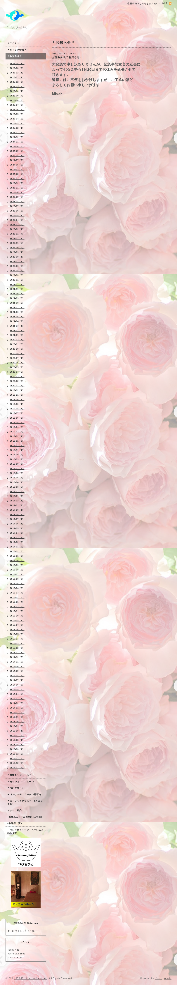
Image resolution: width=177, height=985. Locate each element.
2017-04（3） (17, 533)
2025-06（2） (17, 109)
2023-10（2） (17, 192)
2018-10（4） (17, 455)
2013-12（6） (17, 712)
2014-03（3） (17, 698)
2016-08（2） (17, 570)
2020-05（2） (17, 367)
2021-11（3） (17, 289)
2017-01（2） (17, 547)
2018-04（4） (17, 482)
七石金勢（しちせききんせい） (30, 978)
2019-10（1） (17, 399)
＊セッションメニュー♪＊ (21, 781)
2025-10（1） (17, 91)
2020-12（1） (17, 340)
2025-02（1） (17, 128)
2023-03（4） (17, 224)
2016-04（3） (17, 588)
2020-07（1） (17, 358)
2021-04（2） (17, 321)
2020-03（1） (17, 376)
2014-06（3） (17, 685)
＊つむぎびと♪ (15, 788)
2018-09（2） (17, 459)
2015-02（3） (17, 648)
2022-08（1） (17, 257)
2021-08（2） (17, 303)
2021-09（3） (17, 298)
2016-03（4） (17, 593)
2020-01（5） (17, 386)
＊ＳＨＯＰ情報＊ (17, 50)
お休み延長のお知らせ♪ (66, 57)
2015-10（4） (17, 616)
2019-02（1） (17, 436)
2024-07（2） (17, 160)
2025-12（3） (17, 82)
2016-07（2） (17, 574)
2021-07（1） (17, 307)
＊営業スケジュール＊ (19, 775)
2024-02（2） (17, 174)
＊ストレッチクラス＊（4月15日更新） (25, 802)
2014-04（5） (17, 694)
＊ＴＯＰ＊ (13, 43)
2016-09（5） (17, 565)
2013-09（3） (17, 726)
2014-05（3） (17, 689)
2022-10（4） (17, 247)
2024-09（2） (17, 151)
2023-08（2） (17, 201)
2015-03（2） (17, 643)
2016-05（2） (17, 583)
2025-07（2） (17, 105)
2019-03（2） (17, 432)
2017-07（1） (17, 519)
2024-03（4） (17, 169)
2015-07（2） (17, 625)
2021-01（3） (17, 335)
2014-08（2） (17, 675)
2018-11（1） (17, 450)
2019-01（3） (17, 441)
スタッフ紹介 (14, 810)
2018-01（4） (17, 496)
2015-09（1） (17, 620)
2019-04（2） (17, 427)
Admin (167, 978)
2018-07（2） (17, 468)
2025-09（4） (17, 96)
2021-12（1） (17, 284)
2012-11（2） (17, 767)
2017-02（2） (17, 542)
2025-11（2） (17, 86)
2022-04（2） (17, 270)
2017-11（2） (17, 505)
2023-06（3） (17, 211)
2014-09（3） (17, 671)
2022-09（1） (17, 252)
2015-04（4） (17, 639)
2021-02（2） (17, 330)
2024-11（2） (17, 142)
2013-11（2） (17, 717)
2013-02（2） (17, 754)
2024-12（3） (17, 137)
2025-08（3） (17, 100)
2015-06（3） (17, 629)
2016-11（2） (17, 556)
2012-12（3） (17, 763)
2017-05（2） (17, 528)
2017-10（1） (17, 510)
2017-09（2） (17, 514)
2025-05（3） (17, 114)
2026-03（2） (17, 68)
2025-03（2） (17, 123)
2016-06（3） (17, 579)
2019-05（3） (17, 422)
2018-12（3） (17, 445)
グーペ (158, 978)
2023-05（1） (17, 215)
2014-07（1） (17, 680)
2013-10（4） (17, 721)
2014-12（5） (17, 657)
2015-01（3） (17, 652)
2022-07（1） (17, 261)
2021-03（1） (17, 326)
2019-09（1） (17, 404)
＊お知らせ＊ (14, 56)
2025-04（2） (17, 119)
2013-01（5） (17, 758)
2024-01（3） (17, 178)
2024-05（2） (17, 165)
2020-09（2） (17, 353)
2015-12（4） (17, 606)
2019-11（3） (17, 395)
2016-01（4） (17, 602)
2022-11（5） (17, 243)
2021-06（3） (17, 312)
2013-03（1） (17, 749)
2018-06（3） (17, 473)
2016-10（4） (17, 560)
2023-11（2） (17, 188)
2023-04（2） (17, 220)
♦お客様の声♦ (14, 823)
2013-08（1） (17, 731)
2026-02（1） (17, 73)
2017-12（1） (17, 501)
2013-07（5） (17, 735)
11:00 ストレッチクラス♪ (22, 931)
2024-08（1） (17, 155)
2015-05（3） (17, 634)
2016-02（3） (17, 597)
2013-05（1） (17, 740)
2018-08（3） (17, 464)
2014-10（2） (17, 666)
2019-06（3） (17, 418)
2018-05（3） (17, 478)
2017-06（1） (17, 524)
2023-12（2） (17, 183)
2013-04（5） (17, 744)
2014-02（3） (17, 703)
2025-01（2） (17, 132)
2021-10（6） (17, 293)
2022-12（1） (17, 238)
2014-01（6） (17, 708)
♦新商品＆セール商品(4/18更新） (25, 817)
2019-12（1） (17, 390)
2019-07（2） (17, 413)
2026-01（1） (17, 77)
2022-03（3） (17, 275)
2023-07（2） (17, 206)
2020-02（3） (17, 381)
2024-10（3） (17, 146)
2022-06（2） (17, 266)
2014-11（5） (17, 662)
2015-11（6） (17, 611)
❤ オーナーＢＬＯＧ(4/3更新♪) (24, 794)
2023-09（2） (17, 197)
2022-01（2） (17, 280)
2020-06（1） (17, 363)
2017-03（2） (17, 537)
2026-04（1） (17, 63)
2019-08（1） (17, 409)
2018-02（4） (17, 491)
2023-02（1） (17, 229)
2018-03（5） (17, 487)
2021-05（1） (17, 317)
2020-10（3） (17, 349)
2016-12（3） (17, 551)
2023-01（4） (17, 234)
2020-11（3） (17, 344)
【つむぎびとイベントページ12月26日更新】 (25, 831)
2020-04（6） (17, 372)
